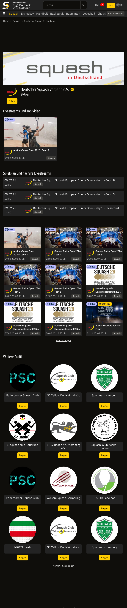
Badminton (73, 13)
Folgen (12, 101)
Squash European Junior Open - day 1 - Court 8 (85, 180)
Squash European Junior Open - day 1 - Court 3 (85, 194)
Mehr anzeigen (63, 340)
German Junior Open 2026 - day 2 (26, 290)
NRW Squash (22, 547)
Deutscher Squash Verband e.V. (52, 180)
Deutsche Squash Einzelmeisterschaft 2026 (108, 290)
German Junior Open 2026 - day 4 (67, 253)
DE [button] (119, 5)
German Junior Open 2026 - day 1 (67, 290)
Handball (42, 13)
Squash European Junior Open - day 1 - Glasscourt (87, 208)
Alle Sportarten (115, 13)
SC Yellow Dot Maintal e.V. (63, 395)
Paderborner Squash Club (22, 395)
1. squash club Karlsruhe (22, 445)
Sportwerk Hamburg (104, 395)
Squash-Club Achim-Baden (104, 446)
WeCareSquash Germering (63, 498)
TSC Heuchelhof (104, 498)
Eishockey (27, 13)
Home (6, 21)
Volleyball (89, 13)
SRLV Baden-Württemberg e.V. (63, 446)
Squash (14, 13)
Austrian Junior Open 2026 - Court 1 (31, 150)
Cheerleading (105, 13)
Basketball (57, 13)
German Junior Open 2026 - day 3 (108, 253)
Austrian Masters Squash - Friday (108, 327)
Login (111, 5)
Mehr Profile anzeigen (63, 565)
